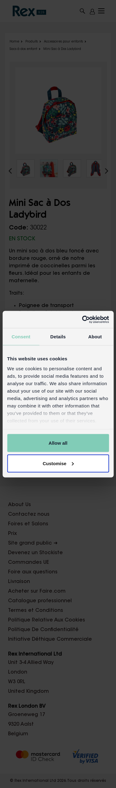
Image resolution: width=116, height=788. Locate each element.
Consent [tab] (20, 336)
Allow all (58, 443)
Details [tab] (58, 336)
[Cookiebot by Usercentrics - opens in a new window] (82, 319)
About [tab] (95, 336)
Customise (58, 463)
